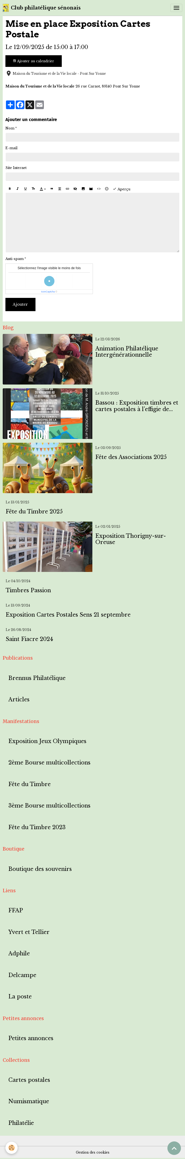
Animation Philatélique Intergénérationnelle (126, 352)
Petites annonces (30, 1038)
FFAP (15, 910)
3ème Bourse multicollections (49, 806)
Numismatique (28, 1101)
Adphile (19, 953)
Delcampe (22, 975)
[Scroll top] (174, 1148)
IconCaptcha (48, 291)
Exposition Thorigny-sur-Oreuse (130, 539)
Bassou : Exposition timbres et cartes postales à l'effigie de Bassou (136, 406)
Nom (9, 128)
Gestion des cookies (92, 1152)
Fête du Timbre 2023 (37, 827)
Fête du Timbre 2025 (34, 512)
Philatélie (21, 1123)
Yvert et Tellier (29, 932)
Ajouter (20, 304)
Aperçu (121, 189)
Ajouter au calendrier (33, 61)
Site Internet (16, 168)
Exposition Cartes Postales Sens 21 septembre (68, 615)
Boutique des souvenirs (40, 869)
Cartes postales (29, 1080)
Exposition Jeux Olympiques (47, 741)
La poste (20, 997)
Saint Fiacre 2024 (29, 639)
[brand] (42, 8)
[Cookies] (11, 1148)
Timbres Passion (28, 590)
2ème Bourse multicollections (49, 763)
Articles (19, 699)
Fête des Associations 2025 (131, 457)
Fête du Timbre (29, 784)
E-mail (11, 148)
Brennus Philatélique (37, 678)
